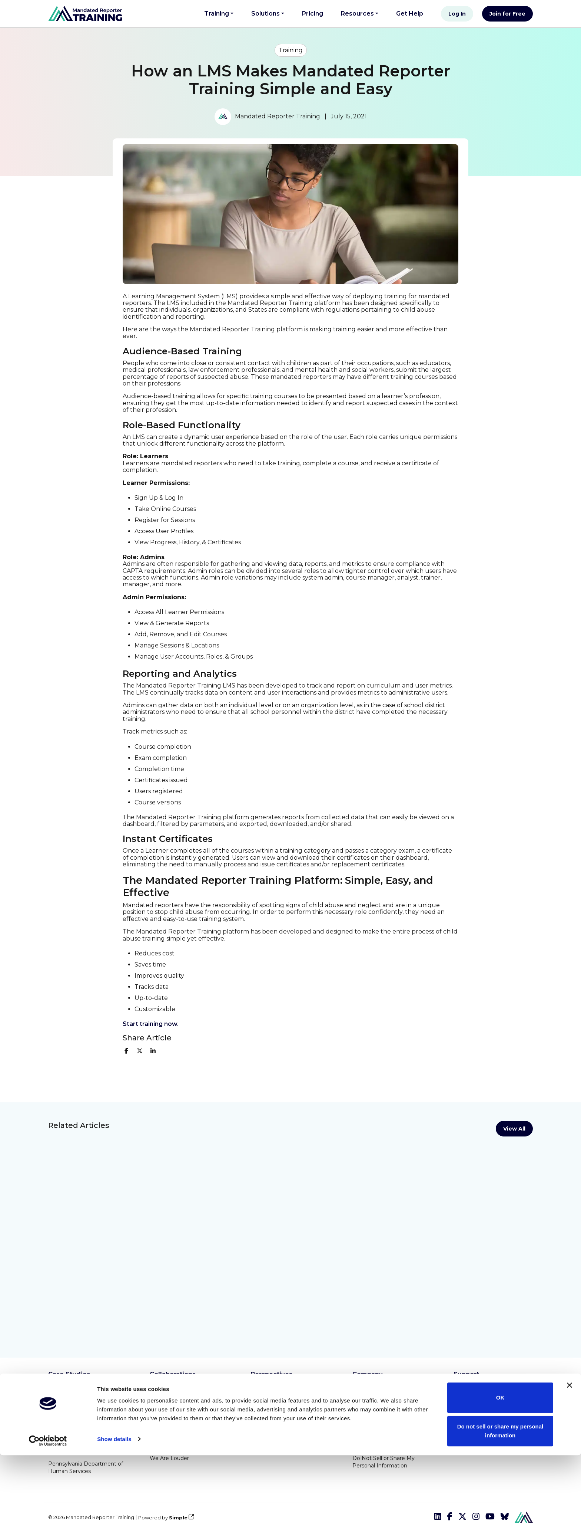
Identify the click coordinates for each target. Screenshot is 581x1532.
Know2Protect (168, 1408)
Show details (114, 1516)
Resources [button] (357, 13)
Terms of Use (369, 1408)
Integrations (469, 1388)
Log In (457, 13)
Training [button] (216, 13)
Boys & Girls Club (171, 1391)
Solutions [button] (265, 13)
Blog (257, 1391)
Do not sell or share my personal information (500, 1507)
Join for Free (507, 13)
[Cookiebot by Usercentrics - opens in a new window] (48, 1517)
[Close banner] (569, 1462)
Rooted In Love (170, 1424)
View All (514, 1128)
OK (500, 1475)
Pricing (312, 13)
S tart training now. (151, 1023)
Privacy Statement (376, 1424)
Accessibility (368, 1441)
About (360, 1391)
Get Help (412, 12)
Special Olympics (171, 1441)
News (258, 1408)
